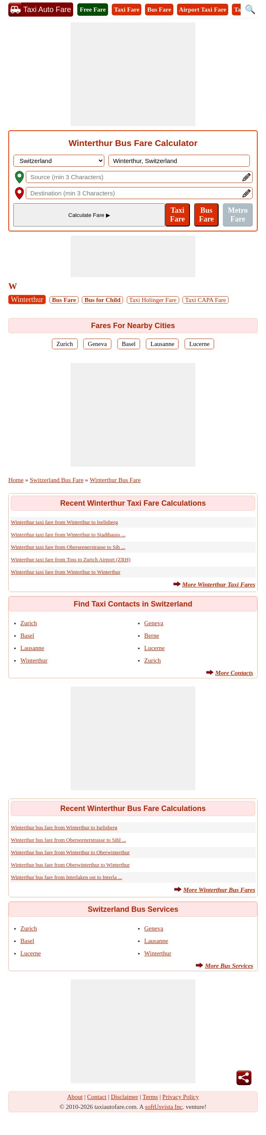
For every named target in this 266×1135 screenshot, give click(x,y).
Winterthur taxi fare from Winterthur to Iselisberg (64, 522)
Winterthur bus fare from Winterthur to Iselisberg (64, 827)
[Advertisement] (133, 74)
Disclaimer (124, 1097)
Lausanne (162, 344)
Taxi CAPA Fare (205, 300)
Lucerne (199, 344)
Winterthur (27, 299)
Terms (150, 1097)
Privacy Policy (181, 1097)
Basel (128, 344)
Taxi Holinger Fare (153, 300)
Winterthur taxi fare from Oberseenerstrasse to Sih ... (68, 547)
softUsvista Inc (163, 1106)
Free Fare (93, 9)
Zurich (65, 344)
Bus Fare (159, 9)
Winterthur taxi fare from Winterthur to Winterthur (66, 572)
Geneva (97, 344)
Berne (151, 635)
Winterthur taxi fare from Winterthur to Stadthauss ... (68, 534)
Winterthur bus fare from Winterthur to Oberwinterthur (70, 852)
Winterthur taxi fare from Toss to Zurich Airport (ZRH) (71, 559)
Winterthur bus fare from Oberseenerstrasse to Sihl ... (68, 840)
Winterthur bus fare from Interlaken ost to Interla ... (66, 877)
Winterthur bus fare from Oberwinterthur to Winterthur (70, 865)
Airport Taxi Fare (203, 9)
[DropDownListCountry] (58, 161)
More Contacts (234, 673)
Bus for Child (102, 300)
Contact (97, 1097)
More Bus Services (229, 965)
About (75, 1097)
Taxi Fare (126, 9)
